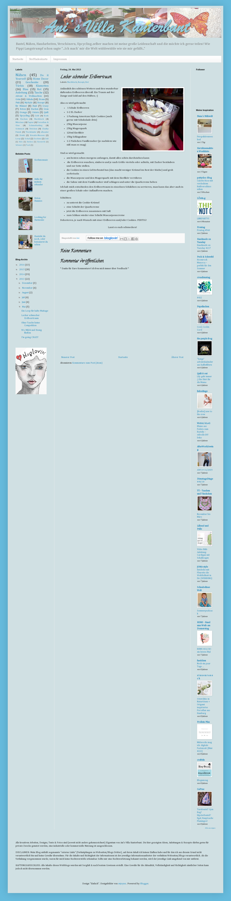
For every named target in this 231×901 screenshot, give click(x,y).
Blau (25, 89)
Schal (27, 139)
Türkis (20, 85)
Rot (87, 82)
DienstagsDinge (205, 479)
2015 (22, 269)
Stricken (33, 129)
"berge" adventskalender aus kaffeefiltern (205, 362)
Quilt (46, 112)
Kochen (30, 142)
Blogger (144, 884)
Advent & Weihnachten (29, 96)
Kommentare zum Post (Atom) (87, 363)
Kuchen (24, 119)
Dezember (27, 283)
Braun (42, 99)
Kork (46, 116)
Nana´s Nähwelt (205, 116)
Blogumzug (202, 780)
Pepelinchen (203, 307)
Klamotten (42, 85)
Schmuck (20, 129)
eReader (45, 132)
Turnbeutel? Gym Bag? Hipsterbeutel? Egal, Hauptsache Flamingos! (205, 815)
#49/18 (200, 482)
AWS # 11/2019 (204, 470)
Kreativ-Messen (37, 135)
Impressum (60, 59)
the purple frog (204, 339)
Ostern (35, 112)
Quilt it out (202, 374)
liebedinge (202, 391)
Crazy (46, 106)
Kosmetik (41, 142)
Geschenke (32, 82)
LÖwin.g (201, 198)
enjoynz (122, 884)
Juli (23, 297)
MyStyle (28, 103)
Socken (37, 139)
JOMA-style (202, 567)
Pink (18, 103)
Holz (21, 142)
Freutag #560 (203, 230)
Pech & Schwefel (205, 257)
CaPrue (200, 789)
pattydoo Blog (204, 178)
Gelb (37, 116)
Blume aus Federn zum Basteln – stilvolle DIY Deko (202, 432)
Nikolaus (20, 122)
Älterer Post (177, 357)
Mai (24, 307)
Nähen (21, 75)
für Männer (21, 106)
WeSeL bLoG (203, 423)
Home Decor (41, 78)
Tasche (38, 92)
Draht (22, 135)
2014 (22, 274)
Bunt (34, 106)
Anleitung (21, 92)
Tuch (28, 145)
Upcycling (25, 116)
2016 (22, 265)
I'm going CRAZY (29, 337)
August (25, 293)
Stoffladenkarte (38, 59)
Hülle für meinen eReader (38, 182)
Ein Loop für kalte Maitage (34, 311)
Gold (47, 139)
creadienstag (203, 277)
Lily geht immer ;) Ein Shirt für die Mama (204, 379)
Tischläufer (31, 132)
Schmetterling (36, 125)
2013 (22, 279)
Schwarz (19, 145)
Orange (23, 112)
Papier (31, 122)
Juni (24, 302)
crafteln (201, 760)
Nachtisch (72, 82)
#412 (199, 298)
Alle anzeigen (210, 828)
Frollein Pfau (203, 722)
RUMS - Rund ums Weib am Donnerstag (203, 625)
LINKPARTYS (203, 219)
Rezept (81, 82)
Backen (34, 109)
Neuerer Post (68, 357)
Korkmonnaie (41, 160)
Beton (23, 109)
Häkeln (29, 99)
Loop (18, 139)
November (27, 288)
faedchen (201, 661)
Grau (46, 109)
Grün (18, 99)
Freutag (201, 227)
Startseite (17, 59)
